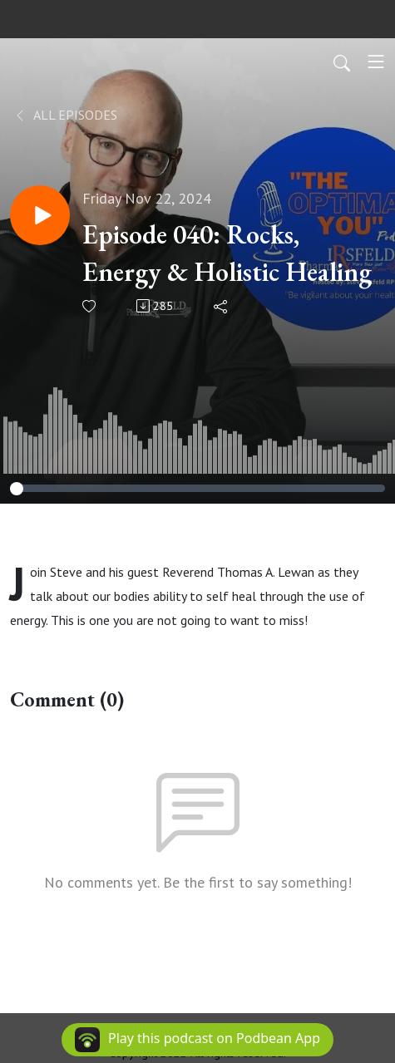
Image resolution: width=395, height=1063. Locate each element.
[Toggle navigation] (376, 61)
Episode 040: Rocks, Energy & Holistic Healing (227, 253)
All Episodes (65, 114)
